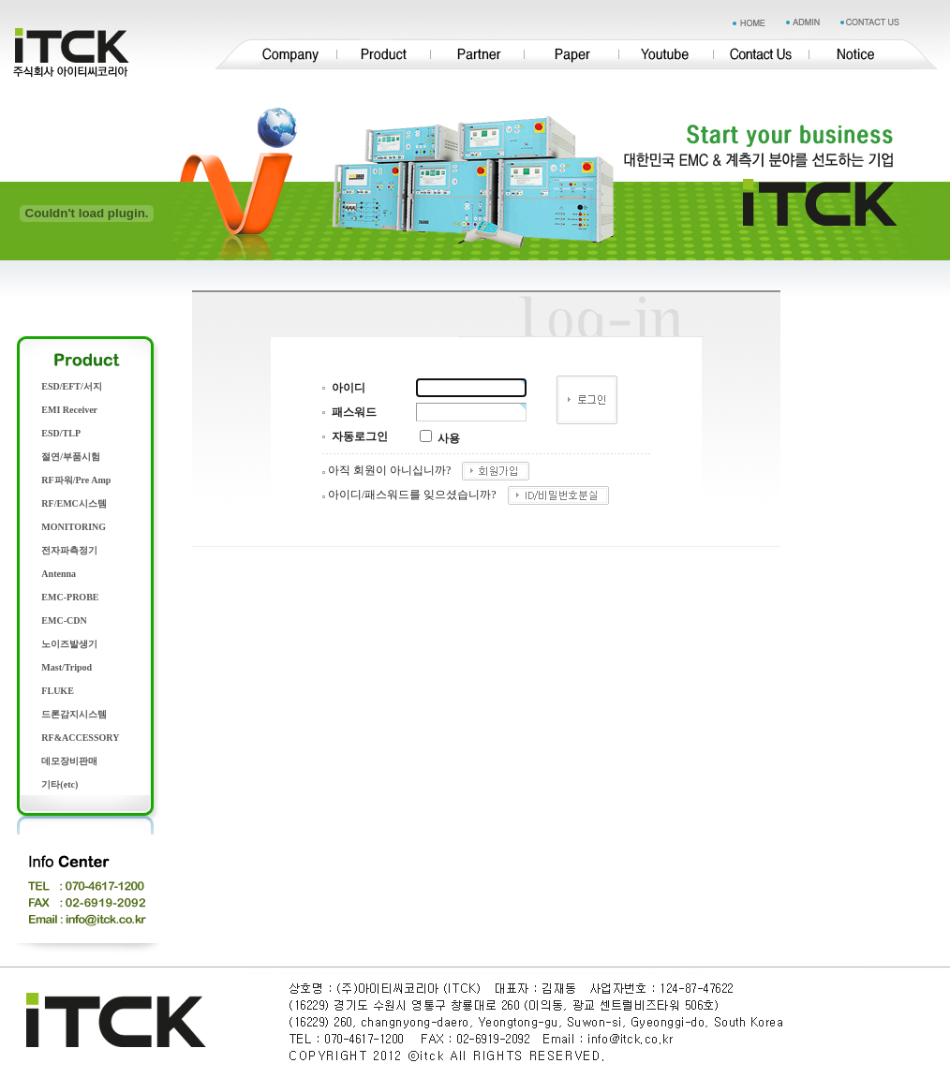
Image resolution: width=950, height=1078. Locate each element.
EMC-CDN (63, 620)
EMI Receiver (69, 410)
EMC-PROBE (69, 597)
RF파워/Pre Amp (76, 480)
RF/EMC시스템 (73, 503)
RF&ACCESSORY (80, 737)
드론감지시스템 (74, 714)
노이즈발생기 (69, 644)
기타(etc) (59, 784)
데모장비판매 (69, 761)
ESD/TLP (61, 433)
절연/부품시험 (70, 456)
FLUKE (57, 691)
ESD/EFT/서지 (71, 386)
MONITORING (73, 527)
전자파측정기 (69, 550)
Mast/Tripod (66, 667)
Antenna (58, 574)
